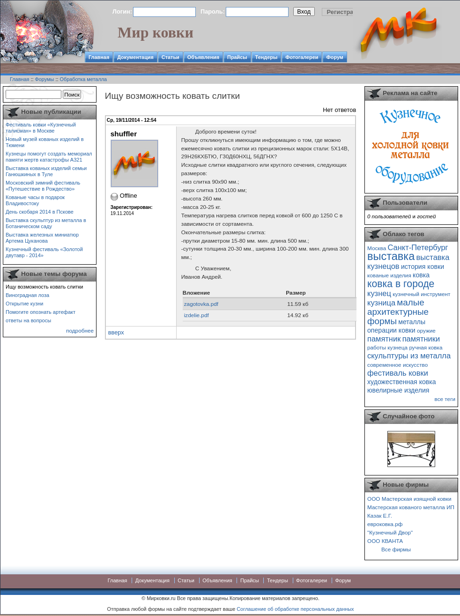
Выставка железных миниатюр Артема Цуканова (42, 238)
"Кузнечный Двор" (390, 532)
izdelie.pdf (196, 315)
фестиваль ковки (397, 373)
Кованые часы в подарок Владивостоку (35, 200)
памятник (384, 338)
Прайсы (237, 57)
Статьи (170, 57)
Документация (135, 57)
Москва (376, 248)
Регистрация (345, 11)
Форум (334, 57)
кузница (381, 302)
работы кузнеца (387, 347)
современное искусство (397, 365)
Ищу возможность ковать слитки (44, 286)
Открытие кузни (25, 303)
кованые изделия (389, 275)
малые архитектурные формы (398, 311)
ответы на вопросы (28, 320)
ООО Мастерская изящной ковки (409, 499)
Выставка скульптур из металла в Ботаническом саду (46, 223)
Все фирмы (396, 549)
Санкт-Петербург (417, 247)
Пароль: (212, 11)
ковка (421, 275)
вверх (116, 332)
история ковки (422, 266)
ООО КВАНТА (385, 541)
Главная (99, 57)
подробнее (80, 330)
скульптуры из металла (409, 355)
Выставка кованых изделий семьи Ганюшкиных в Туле (46, 171)
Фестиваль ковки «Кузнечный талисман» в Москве (41, 128)
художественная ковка (401, 382)
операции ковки (391, 330)
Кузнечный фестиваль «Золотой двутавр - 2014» (44, 252)
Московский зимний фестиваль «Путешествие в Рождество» (43, 186)
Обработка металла (83, 79)
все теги (445, 399)
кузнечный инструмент (421, 294)
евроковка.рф (384, 524)
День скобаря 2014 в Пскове (40, 212)
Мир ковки (155, 32)
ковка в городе (400, 283)
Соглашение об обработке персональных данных (295, 609)
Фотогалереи (301, 57)
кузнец (379, 293)
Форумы (44, 79)
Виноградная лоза (27, 295)
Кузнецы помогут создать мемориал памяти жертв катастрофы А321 (49, 157)
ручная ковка (425, 347)
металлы (411, 322)
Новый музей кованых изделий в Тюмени (45, 142)
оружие (426, 330)
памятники (421, 338)
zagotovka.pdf (201, 304)
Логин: (122, 11)
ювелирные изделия (398, 390)
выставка (391, 256)
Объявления (203, 57)
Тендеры (266, 57)
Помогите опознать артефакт (40, 312)
